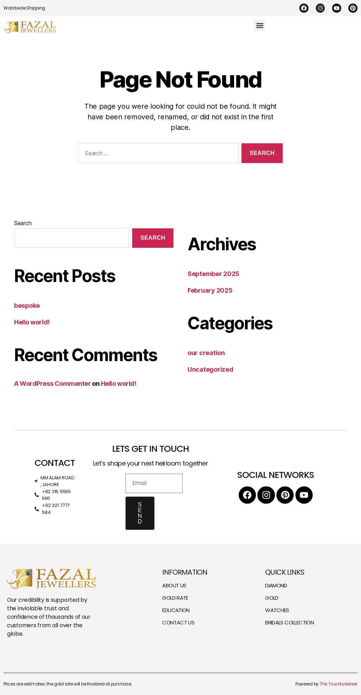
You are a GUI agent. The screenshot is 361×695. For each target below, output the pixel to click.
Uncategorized (210, 369)
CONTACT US (178, 622)
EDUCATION (175, 610)
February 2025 (210, 290)
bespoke (27, 305)
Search (22, 223)
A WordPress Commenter (52, 383)
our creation (206, 353)
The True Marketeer (338, 684)
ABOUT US (174, 585)
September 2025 (213, 273)
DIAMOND (276, 585)
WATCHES (277, 610)
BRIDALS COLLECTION (289, 622)
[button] (259, 25)
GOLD (272, 597)
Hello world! (32, 322)
